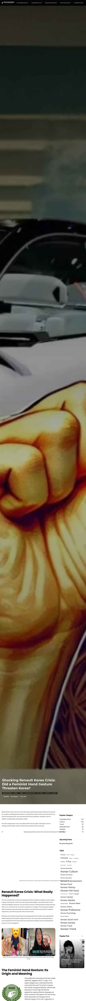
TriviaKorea (15, 796)
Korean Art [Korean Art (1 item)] (69, 865)
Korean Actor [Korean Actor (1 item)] (63, 865)
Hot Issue (40, 793)
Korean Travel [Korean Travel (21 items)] (66, 926)
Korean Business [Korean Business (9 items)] (66, 868)
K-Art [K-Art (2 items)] (68, 854)
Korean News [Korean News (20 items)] (74, 903)
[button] (82, 3)
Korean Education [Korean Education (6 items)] (66, 878)
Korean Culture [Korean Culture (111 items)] (69, 871)
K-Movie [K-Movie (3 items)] (63, 861)
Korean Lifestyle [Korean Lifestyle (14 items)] (67, 897)
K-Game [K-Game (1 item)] (70, 858)
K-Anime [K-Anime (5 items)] (63, 855)
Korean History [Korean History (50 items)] (68, 887)
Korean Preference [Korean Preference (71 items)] (70, 910)
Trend (21, 793)
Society (54, 793)
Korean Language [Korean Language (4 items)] (74, 894)
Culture (64, 957)
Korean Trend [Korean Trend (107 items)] (68, 929)
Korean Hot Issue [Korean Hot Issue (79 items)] (70, 890)
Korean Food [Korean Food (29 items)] (66, 884)
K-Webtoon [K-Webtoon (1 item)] (74, 861)
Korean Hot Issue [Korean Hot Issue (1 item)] (64, 893)
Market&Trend (7, 793)
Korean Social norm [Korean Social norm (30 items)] (69, 919)
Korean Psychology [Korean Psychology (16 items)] (68, 913)
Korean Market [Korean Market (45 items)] (68, 900)
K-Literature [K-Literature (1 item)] (76, 858)
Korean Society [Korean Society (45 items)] (68, 922)
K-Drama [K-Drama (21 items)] (64, 858)
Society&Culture (30, 793)
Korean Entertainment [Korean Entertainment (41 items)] (71, 881)
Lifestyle (47, 793)
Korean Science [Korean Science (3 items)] (65, 916)
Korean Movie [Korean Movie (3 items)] (64, 903)
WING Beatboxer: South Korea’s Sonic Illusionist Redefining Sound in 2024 (71, 962)
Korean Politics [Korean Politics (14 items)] (66, 907)
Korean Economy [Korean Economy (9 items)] (66, 875)
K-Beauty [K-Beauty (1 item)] (72, 854)
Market (16, 793)
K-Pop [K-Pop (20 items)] (68, 861)
